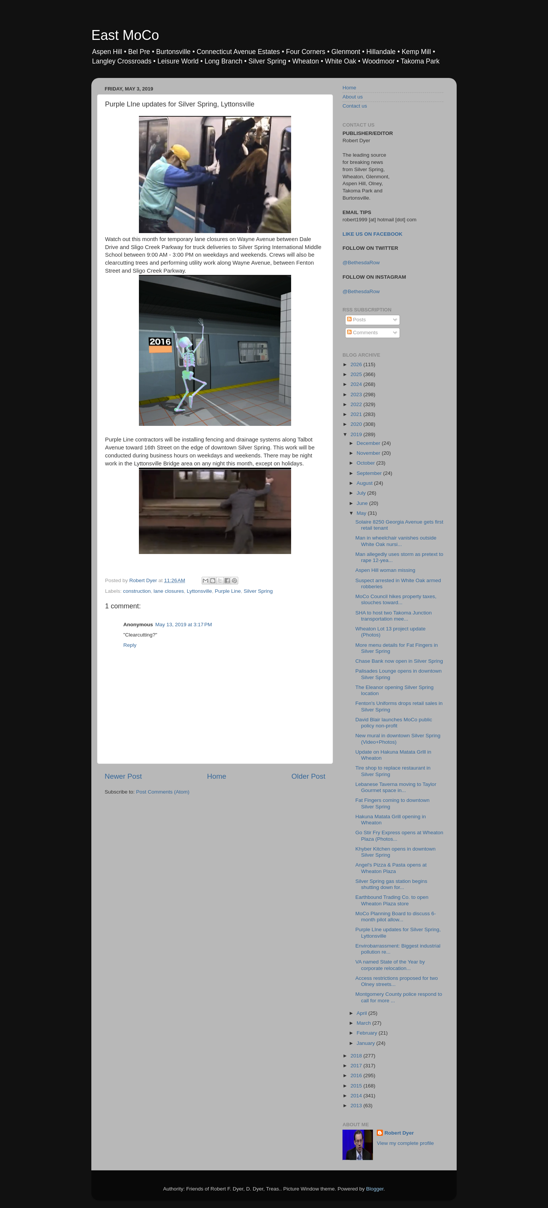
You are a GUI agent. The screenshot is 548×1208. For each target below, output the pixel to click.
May (362, 513)
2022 (356, 404)
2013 (356, 1105)
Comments (362, 332)
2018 (356, 1056)
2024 (356, 384)
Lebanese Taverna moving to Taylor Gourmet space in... (395, 787)
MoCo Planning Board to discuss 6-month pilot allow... (395, 916)
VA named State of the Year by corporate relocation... (390, 965)
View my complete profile (405, 1143)
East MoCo (125, 35)
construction (137, 591)
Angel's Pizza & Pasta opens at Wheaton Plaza (391, 868)
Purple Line (228, 591)
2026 (356, 364)
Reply (130, 645)
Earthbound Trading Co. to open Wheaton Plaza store (392, 900)
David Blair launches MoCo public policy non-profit (393, 723)
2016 (356, 1075)
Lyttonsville (199, 591)
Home (216, 776)
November (369, 453)
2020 (356, 424)
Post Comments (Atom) (163, 792)
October (366, 463)
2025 (356, 374)
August (365, 483)
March (364, 1023)
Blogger (375, 1189)
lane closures (169, 591)
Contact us (354, 106)
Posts (356, 319)
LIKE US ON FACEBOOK (372, 234)
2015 (356, 1086)
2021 (356, 414)
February (368, 1033)
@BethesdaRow (361, 262)
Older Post (308, 776)
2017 (356, 1065)
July (362, 493)
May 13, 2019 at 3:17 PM (183, 624)
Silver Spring (258, 591)
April (362, 1013)
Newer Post (123, 776)
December (369, 443)
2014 (356, 1095)
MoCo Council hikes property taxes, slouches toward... (395, 599)
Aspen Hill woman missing (385, 570)
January (366, 1043)
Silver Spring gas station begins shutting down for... (391, 884)
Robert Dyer (399, 1133)
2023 (356, 394)
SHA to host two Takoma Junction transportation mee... (393, 616)
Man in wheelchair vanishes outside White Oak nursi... (395, 541)
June (363, 503)
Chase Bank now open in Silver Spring (399, 661)
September (370, 473)
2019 (356, 434)
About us (352, 97)
